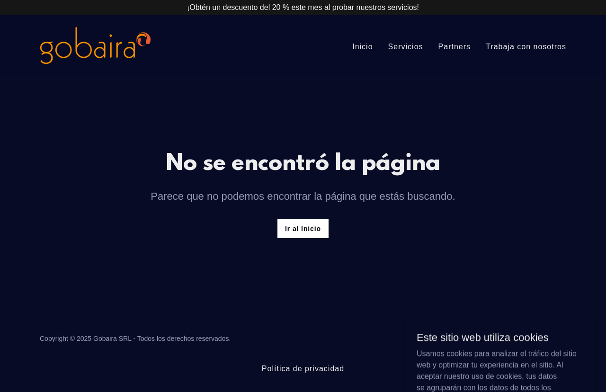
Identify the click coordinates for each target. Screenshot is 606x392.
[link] (95, 45)
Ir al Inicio (303, 228)
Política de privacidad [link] (303, 369)
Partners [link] (454, 47)
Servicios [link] (405, 47)
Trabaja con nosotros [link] (526, 47)
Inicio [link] (362, 47)
